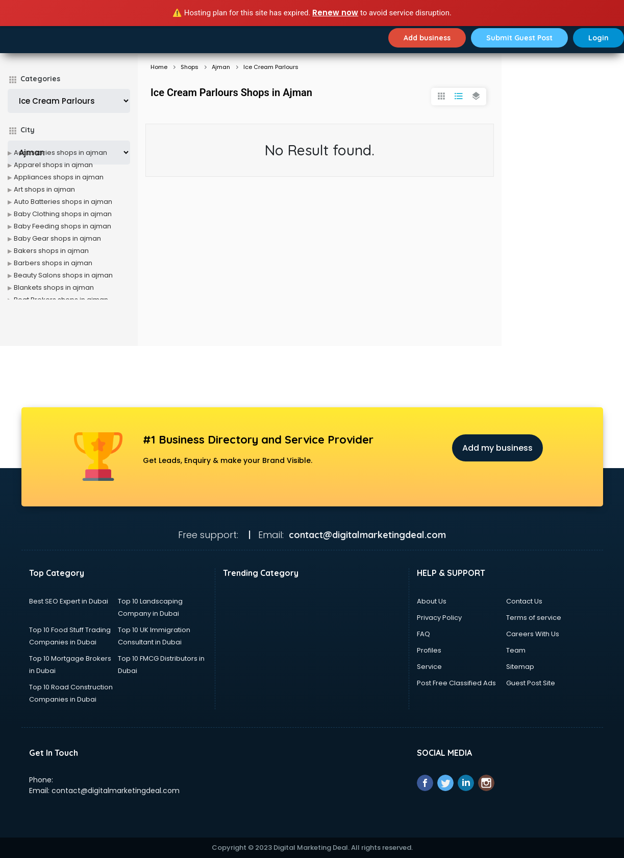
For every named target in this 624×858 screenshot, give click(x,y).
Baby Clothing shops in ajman (63, 214)
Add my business (497, 448)
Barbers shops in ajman (53, 263)
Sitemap (520, 666)
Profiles (429, 650)
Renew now (335, 12)
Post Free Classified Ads (456, 683)
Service (429, 666)
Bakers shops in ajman (51, 251)
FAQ (423, 634)
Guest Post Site (530, 683)
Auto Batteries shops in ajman (63, 201)
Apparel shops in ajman (53, 165)
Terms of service (533, 617)
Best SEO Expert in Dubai (68, 601)
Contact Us (524, 601)
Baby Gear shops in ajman (57, 238)
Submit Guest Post (519, 37)
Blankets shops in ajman (54, 287)
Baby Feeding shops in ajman (62, 226)
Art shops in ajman (44, 189)
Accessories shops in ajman (60, 152)
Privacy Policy (439, 617)
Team (516, 650)
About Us (431, 601)
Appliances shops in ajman (59, 177)
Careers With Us (532, 634)
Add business (427, 37)
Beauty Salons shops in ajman (63, 275)
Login (598, 37)
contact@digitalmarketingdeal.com (116, 790)
